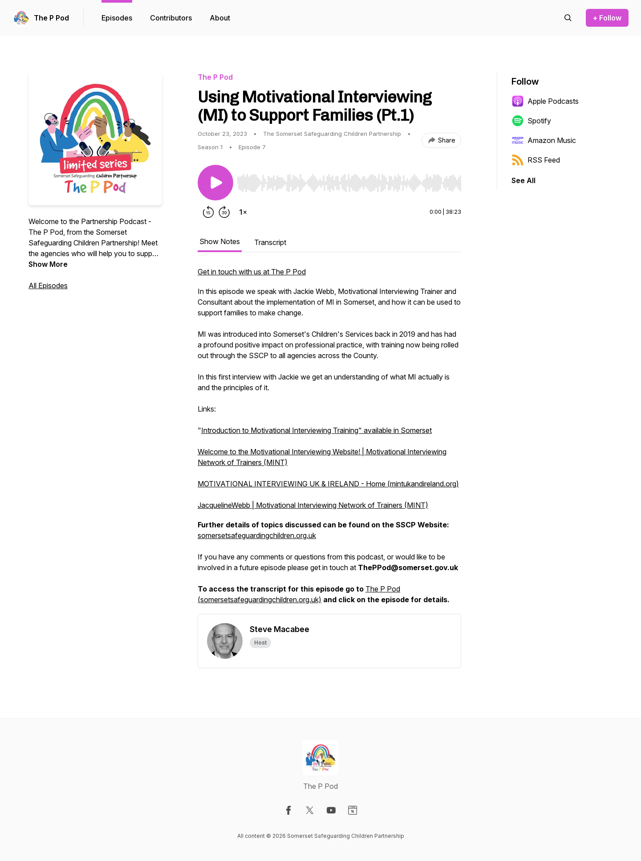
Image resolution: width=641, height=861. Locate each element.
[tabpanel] (329, 440)
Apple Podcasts (545, 101)
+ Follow (607, 17)
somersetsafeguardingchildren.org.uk (257, 535)
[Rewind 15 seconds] (208, 212)
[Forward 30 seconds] (224, 212)
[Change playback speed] (243, 212)
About (220, 17)
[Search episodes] (568, 17)
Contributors (171, 17)
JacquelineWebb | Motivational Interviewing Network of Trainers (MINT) (313, 505)
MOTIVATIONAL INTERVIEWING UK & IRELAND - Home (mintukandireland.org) (328, 483)
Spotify (531, 120)
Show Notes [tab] (219, 241)
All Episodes (48, 285)
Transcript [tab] (270, 242)
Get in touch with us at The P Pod (252, 271)
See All (523, 180)
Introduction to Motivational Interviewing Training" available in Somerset (316, 430)
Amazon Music (543, 140)
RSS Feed (535, 160)
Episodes (116, 17)
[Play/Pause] (215, 182)
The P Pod (51, 17)
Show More (48, 264)
